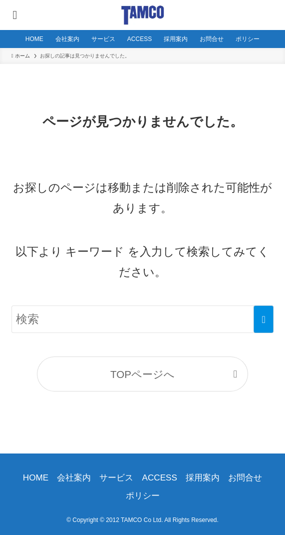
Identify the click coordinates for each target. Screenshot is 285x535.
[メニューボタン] (15, 15)
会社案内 (74, 477)
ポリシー (143, 495)
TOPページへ (142, 374)
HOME (35, 477)
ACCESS (159, 477)
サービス (116, 477)
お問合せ (245, 477)
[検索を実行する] (264, 320)
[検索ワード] (142, 320)
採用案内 (203, 477)
